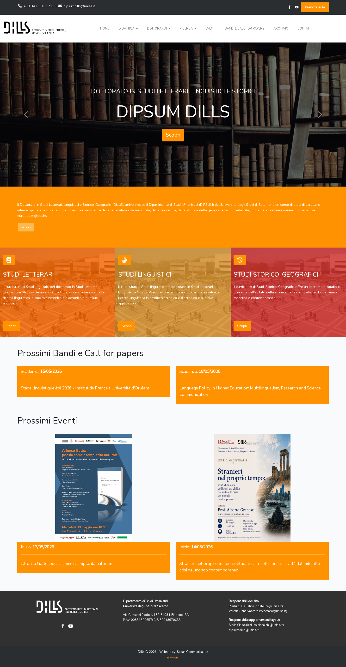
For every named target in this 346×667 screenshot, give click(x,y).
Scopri (173, 135)
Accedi (173, 658)
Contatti (304, 28)
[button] (128, 28)
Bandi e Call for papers (244, 28)
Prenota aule (315, 7)
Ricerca (187, 28)
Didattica (128, 28)
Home (104, 28)
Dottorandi (158, 28)
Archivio (280, 28)
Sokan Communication (192, 652)
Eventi (210, 28)
